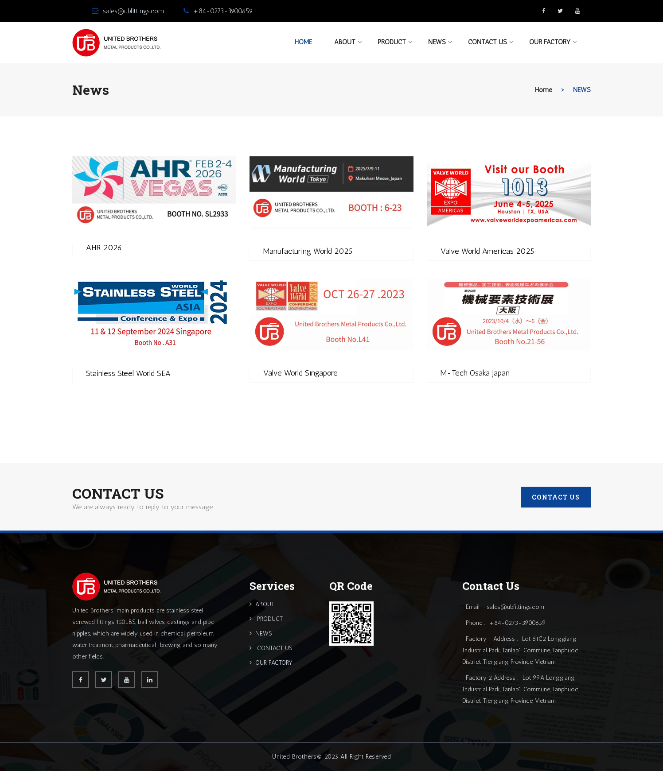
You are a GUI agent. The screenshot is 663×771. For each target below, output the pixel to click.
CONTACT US (487, 42)
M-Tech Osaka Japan (475, 373)
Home (303, 42)
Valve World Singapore (300, 373)
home (543, 90)
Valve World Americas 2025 (487, 251)
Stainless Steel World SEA (128, 373)
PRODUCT (392, 42)
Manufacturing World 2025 (307, 251)
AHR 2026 (104, 247)
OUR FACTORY (549, 42)
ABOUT (344, 42)
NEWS (437, 42)
